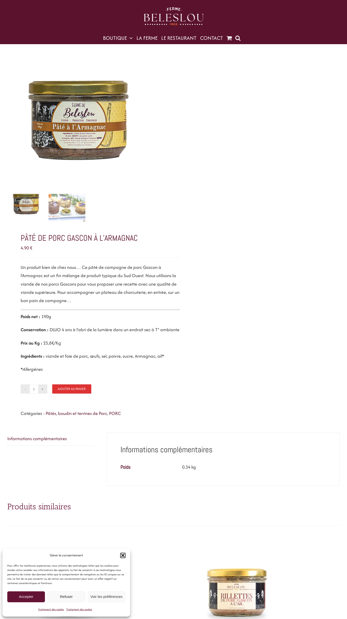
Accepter (26, 596)
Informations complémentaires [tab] (37, 438)
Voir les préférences (106, 596)
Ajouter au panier (72, 389)
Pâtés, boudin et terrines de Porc (76, 413)
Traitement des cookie (51, 609)
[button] (122, 555)
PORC (115, 413)
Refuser (66, 596)
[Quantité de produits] (34, 389)
